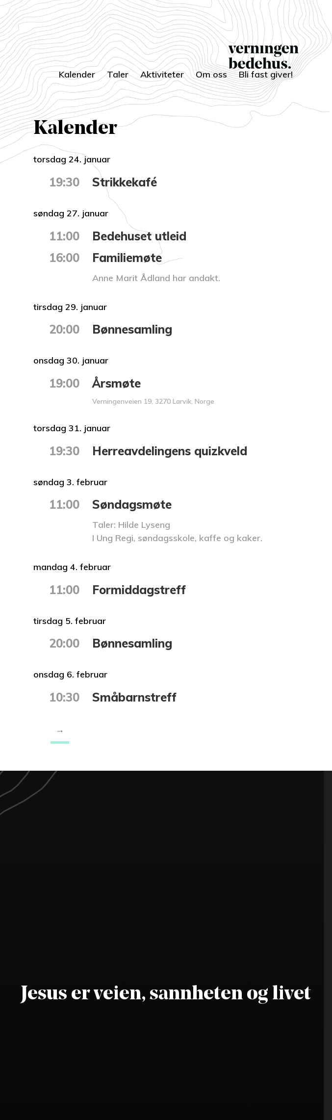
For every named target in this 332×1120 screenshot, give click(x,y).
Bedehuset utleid (139, 236)
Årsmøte (116, 383)
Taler (117, 74)
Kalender (77, 74)
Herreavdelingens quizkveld (169, 450)
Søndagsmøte (132, 504)
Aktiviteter (162, 74)
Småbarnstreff (134, 697)
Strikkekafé (124, 182)
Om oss (211, 74)
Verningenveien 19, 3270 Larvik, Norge (153, 401)
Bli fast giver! (266, 74)
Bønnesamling (132, 329)
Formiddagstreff (139, 589)
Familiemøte (127, 257)
